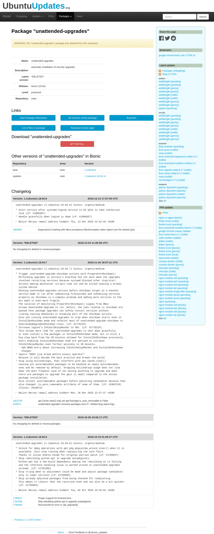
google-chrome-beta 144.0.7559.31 (177, 55)
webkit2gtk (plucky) (169, 88)
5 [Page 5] (33, 519)
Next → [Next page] (40, 519)
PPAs (51, 16)
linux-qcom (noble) (168, 150)
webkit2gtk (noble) (168, 95)
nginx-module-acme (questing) (174, 298)
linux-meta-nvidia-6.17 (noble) (174, 173)
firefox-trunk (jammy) (169, 251)
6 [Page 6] (34, 519)
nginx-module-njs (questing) (173, 288)
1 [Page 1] (25, 519)
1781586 (17, 501)
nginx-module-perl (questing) (174, 281)
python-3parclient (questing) (173, 187)
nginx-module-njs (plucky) (172, 315)
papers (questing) (168, 108)
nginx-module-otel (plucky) (172, 311)
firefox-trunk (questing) (170, 224)
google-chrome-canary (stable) (175, 231)
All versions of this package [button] (82, 117)
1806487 (17, 229)
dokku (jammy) (166, 244)
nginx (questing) (167, 301)
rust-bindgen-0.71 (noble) (172, 180)
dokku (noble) (166, 241)
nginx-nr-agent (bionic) (170, 217)
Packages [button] (65, 16)
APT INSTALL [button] (77, 144)
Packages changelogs (173, 70)
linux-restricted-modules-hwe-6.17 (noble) (180, 227)
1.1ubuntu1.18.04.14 (95, 176)
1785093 (17, 504)
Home (7, 16)
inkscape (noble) (167, 271)
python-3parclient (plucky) (172, 190)
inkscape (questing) (169, 268)
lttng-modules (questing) (171, 146)
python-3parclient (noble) (172, 194)
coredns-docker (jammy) (171, 264)
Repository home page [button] (82, 128)
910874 (17, 404)
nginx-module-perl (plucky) (172, 308)
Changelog (21, 16)
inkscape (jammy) (168, 274)
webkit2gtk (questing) (170, 81)
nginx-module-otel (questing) (173, 284)
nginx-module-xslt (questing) (173, 278)
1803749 (17, 400)
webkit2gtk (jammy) (169, 101)
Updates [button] (37, 16)
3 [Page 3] (28, 519)
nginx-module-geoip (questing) (174, 294)
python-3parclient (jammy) (172, 197)
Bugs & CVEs (169, 74)
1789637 (17, 498)
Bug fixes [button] (131, 117)
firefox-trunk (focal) (168, 254)
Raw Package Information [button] (33, 117)
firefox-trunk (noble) (169, 221)
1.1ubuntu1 (90, 170)
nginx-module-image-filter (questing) (177, 291)
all (165, 200)
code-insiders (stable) (170, 237)
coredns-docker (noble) (171, 261)
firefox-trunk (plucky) (169, 248)
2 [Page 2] (26, 519)
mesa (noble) (165, 153)
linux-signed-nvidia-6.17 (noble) (175, 170)
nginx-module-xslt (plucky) (172, 305)
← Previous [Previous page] (18, 519)
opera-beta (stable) (168, 258)
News (79, 16)
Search (203, 16)
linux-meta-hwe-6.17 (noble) (173, 234)
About (61, 532)
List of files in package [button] (33, 128)
